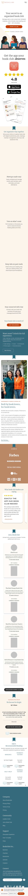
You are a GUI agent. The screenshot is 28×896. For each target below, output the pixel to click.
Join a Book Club (7, 822)
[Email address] (12, 879)
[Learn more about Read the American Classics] (14, 632)
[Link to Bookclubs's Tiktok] (14, 887)
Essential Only (12, 893)
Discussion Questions (8, 834)
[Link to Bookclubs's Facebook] (5, 887)
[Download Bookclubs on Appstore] (14, 87)
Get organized (14, 325)
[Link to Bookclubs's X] (11, 887)
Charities (5, 853)
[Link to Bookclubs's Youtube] (23, 887)
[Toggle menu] (25, 2)
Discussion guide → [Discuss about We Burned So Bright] (14, 733)
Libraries (5, 859)
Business (5, 850)
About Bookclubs (7, 800)
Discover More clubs (14, 689)
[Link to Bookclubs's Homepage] (7, 2)
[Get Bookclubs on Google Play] (14, 91)
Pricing (4, 810)
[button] (12, 508)
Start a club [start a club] (14, 26)
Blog (4, 825)
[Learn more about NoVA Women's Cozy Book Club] (14, 667)
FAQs (4, 841)
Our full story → (5, 440)
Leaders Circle (6, 819)
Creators (5, 863)
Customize (4, 893)
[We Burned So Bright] (14, 702)
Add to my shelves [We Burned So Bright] (14, 727)
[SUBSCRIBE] (24, 880)
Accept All (21, 893)
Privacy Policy (6, 803)
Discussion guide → (8, 766)
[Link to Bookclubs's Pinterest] (17, 887)
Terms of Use (6, 807)
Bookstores (6, 856)
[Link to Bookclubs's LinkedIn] (20, 887)
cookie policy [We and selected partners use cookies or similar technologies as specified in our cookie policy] (20, 890)
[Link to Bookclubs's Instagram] (8, 887)
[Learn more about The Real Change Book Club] (14, 596)
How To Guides (7, 837)
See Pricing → (8, 350)
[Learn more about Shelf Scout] (14, 560)
